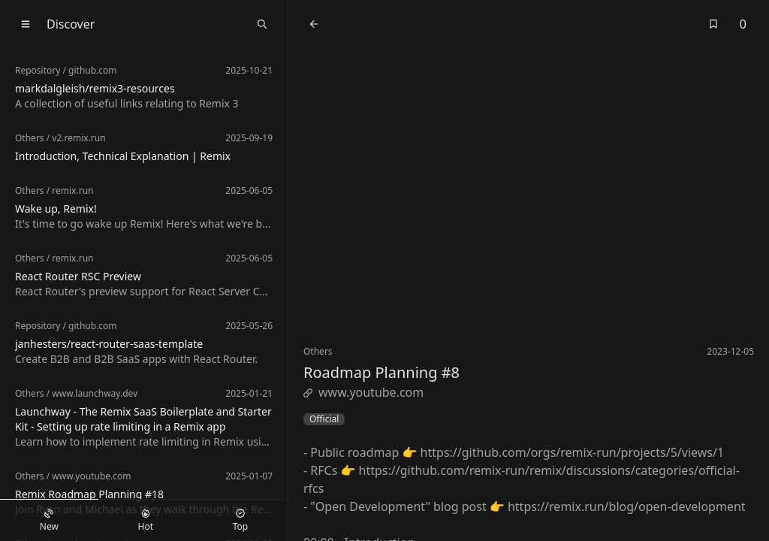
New (49, 521)
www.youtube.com (363, 392)
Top (240, 521)
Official (324, 419)
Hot (145, 521)
